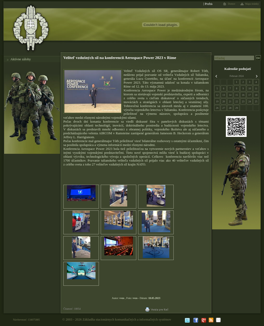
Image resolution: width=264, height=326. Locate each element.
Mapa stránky (252, 4)
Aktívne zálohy (20, 59)
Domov (231, 4)
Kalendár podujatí (237, 69)
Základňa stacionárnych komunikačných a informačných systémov (127, 319)
